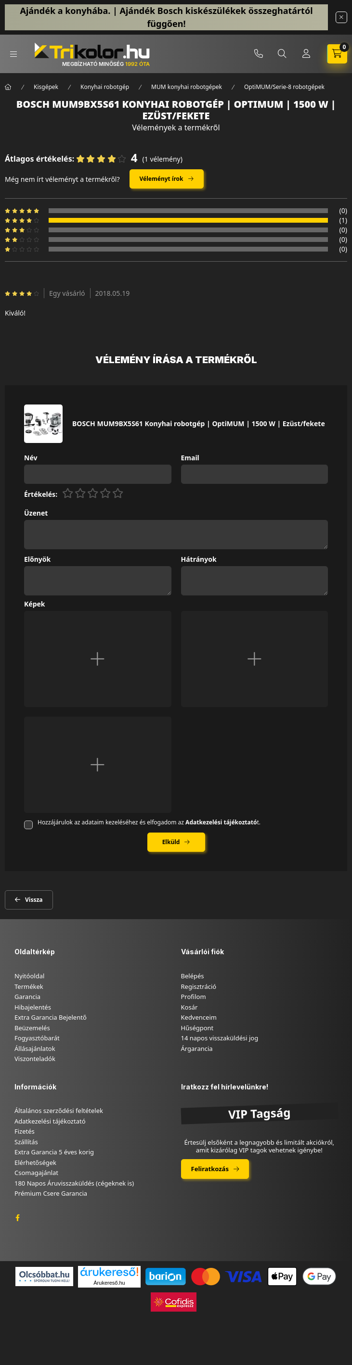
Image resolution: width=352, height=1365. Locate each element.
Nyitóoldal (29, 976)
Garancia (27, 996)
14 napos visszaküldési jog (220, 1038)
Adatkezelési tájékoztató (50, 1121)
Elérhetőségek (35, 1162)
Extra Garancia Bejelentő (50, 1017)
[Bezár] (341, 17)
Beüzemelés (32, 1028)
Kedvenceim (199, 1017)
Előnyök (37, 560)
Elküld (171, 842)
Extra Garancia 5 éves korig (54, 1152)
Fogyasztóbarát (37, 1038)
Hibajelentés (32, 1007)
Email (190, 458)
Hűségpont (197, 1028)
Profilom (193, 996)
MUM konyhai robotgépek (186, 87)
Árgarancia (197, 1048)
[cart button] (337, 53)
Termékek (28, 986)
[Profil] (306, 53)
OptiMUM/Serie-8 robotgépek (284, 87)
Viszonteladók (34, 1058)
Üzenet (36, 513)
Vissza (34, 900)
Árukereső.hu (109, 1283)
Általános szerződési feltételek (58, 1110)
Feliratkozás (210, 1168)
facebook (17, 1217)
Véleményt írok (161, 179)
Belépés (192, 976)
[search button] (282, 53)
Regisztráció (199, 986)
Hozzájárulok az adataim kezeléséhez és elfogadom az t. (149, 822)
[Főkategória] (8, 87)
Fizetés (24, 1131)
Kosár (189, 1007)
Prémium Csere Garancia (50, 1193)
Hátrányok (199, 560)
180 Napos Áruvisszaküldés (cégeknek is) (74, 1183)
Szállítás (26, 1142)
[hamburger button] (13, 54)
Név (30, 458)
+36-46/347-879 (258, 54)
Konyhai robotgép (104, 87)
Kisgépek (46, 87)
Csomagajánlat (36, 1172)
